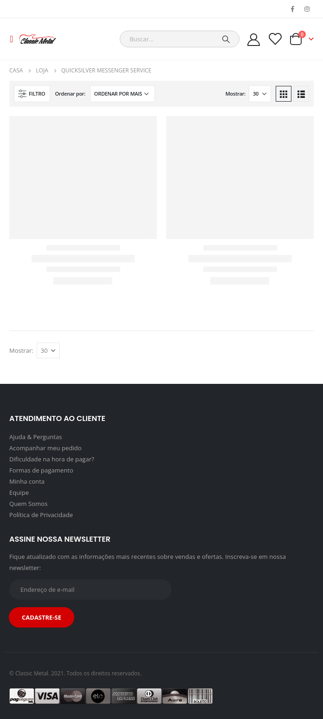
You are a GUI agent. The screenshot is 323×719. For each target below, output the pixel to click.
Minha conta (27, 481)
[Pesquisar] (226, 39)
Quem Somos (28, 503)
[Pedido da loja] (122, 93)
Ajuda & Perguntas (35, 437)
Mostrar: (235, 93)
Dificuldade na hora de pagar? (51, 459)
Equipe (19, 492)
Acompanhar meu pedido (45, 448)
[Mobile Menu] (14, 39)
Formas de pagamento (41, 470)
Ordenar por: (70, 93)
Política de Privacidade (41, 515)
